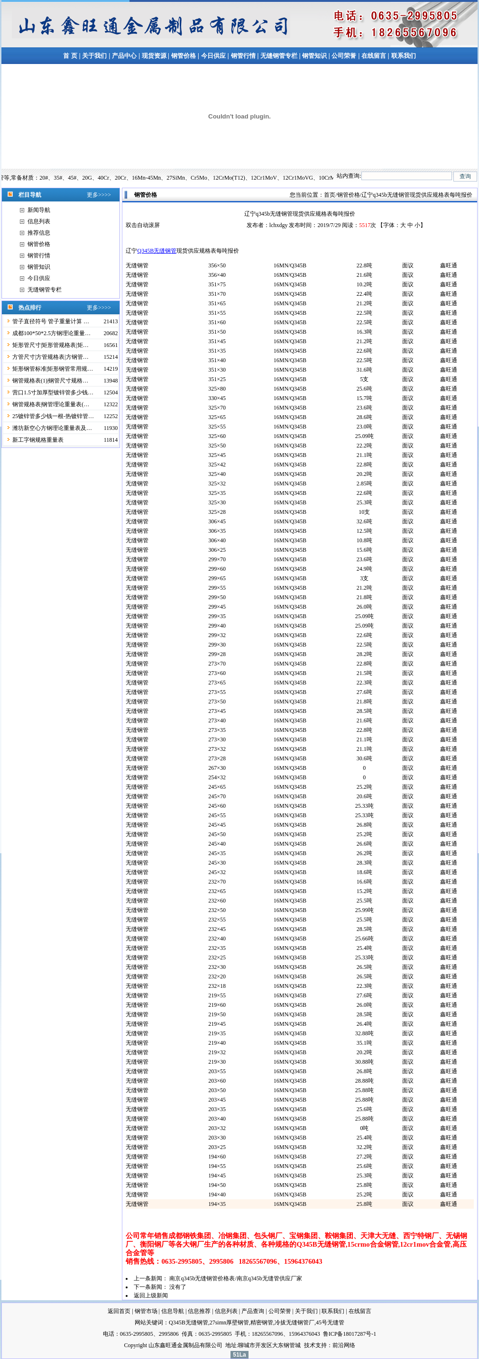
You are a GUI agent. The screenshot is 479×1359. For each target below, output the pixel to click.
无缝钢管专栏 (279, 55)
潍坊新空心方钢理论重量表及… (52, 428)
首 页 (70, 55)
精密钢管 (261, 1322)
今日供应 (213, 55)
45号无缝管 (330, 1322)
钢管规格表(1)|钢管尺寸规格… (50, 380)
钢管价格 (183, 55)
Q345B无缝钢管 (156, 250)
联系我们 (403, 55)
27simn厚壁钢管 (229, 1322)
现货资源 (154, 55)
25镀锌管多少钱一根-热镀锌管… (53, 416)
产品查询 (252, 1311)
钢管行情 (243, 55)
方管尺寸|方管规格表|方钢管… (50, 357)
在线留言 (374, 55)
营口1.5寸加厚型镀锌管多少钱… (52, 392)
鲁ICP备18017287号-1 (350, 1334)
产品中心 (124, 55)
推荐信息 (39, 232)
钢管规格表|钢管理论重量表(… (50, 404)
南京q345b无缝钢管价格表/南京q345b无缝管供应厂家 (235, 1278)
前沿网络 (343, 1345)
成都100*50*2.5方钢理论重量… (51, 333)
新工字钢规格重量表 (38, 440)
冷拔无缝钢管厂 (294, 1322)
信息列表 (39, 221)
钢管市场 (146, 1311)
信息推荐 (199, 1311)
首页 (329, 195)
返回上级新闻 (151, 1295)
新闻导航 (39, 210)
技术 (309, 1345)
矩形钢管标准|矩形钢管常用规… (52, 368)
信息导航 (172, 1311)
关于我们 (94, 55)
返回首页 (119, 1311)
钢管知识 (315, 55)
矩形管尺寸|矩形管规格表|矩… (50, 345)
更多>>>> (99, 195)
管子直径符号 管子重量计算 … (50, 321)
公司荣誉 (344, 55)
